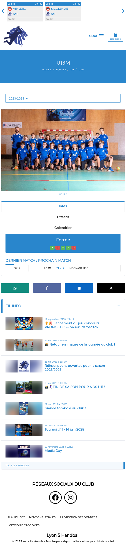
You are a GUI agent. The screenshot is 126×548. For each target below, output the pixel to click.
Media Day (53, 451)
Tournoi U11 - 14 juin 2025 (64, 429)
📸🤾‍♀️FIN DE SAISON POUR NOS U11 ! (75, 387)
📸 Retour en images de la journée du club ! (80, 344)
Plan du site (16, 517)
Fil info (13, 306)
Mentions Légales (42, 517)
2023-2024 (18, 98)
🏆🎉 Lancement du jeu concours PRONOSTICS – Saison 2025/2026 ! (72, 325)
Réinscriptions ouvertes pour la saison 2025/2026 (75, 368)
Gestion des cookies (24, 525)
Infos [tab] (63, 206)
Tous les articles (17, 465)
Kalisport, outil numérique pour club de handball (87, 541)
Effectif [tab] (63, 217)
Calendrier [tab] (63, 228)
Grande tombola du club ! (65, 408)
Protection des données (78, 517)
